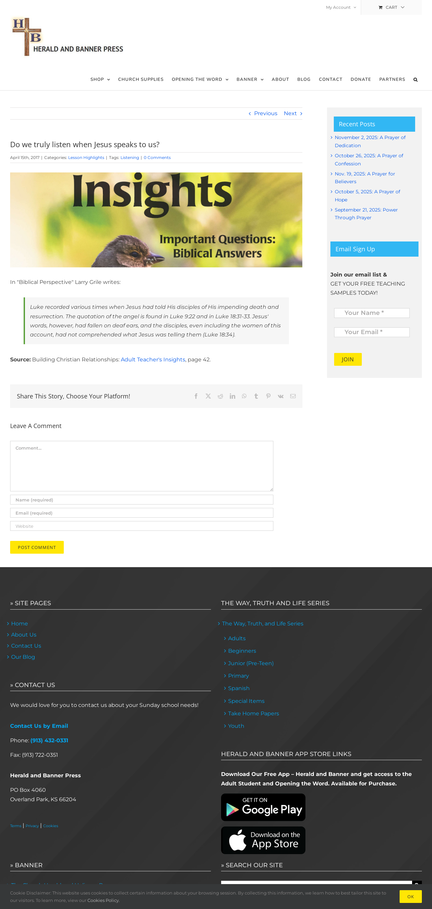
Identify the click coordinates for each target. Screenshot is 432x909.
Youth (236, 726)
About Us (23, 634)
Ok (410, 897)
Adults (237, 638)
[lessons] (156, 219)
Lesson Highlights (86, 157)
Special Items (246, 701)
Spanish (239, 688)
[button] (415, 79)
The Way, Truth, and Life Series (262, 623)
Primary (238, 676)
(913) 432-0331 (49, 740)
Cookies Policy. (103, 900)
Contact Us (26, 646)
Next (290, 113)
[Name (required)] (141, 500)
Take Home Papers (253, 713)
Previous (265, 113)
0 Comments (157, 157)
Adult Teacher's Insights (153, 359)
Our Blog (23, 657)
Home (19, 623)
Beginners (242, 651)
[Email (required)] (141, 513)
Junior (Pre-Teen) (251, 663)
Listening (129, 157)
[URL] (141, 526)
